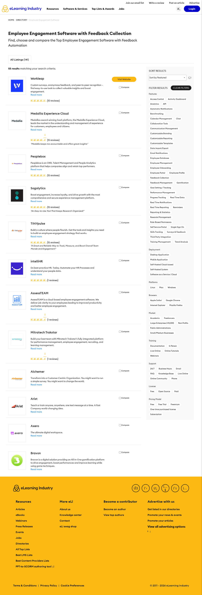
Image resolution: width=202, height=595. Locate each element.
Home (11, 20)
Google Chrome (173, 300)
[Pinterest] (175, 488)
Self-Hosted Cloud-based (161, 264)
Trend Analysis (181, 242)
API (164, 104)
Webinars (154, 356)
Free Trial (162, 404)
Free (152, 391)
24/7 (152, 368)
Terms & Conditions (24, 585)
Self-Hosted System (159, 269)
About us (65, 509)
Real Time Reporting (159, 207)
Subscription (156, 414)
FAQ (152, 373)
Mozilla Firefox (175, 305)
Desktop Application (159, 254)
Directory (21, 20)
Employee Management (161, 163)
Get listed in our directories (164, 509)
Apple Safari (156, 300)
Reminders (178, 207)
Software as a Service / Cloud (163, 274)
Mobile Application (159, 259)
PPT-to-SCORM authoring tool (35, 566)
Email (178, 368)
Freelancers (169, 318)
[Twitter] (146, 488)
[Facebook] (136, 488)
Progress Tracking (158, 197)
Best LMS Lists (24, 555)
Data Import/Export (159, 148)
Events (20, 532)
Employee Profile (177, 173)
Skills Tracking (156, 232)
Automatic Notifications (161, 109)
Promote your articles (160, 520)
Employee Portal (157, 173)
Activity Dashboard (177, 99)
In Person (173, 346)
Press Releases (24, 526)
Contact (65, 520)
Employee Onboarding (160, 168)
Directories (22, 543)
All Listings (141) (19, 59)
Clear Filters (181, 87)
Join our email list (135, 2)
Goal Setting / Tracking (160, 187)
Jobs (18, 537)
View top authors (114, 514)
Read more (36, 94)
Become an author (115, 509)
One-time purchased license (163, 409)
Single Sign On (177, 227)
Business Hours (165, 368)
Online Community (158, 378)
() (45, 100)
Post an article (176, 2)
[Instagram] (185, 488)
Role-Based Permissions (160, 222)
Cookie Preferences (72, 585)
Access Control (157, 99)
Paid (176, 391)
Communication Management (164, 128)
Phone (174, 378)
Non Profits (183, 323)
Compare (125, 87)
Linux (152, 287)
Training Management (160, 242)
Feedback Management (161, 182)
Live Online (155, 351)
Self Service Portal (158, 227)
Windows (172, 287)
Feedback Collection (159, 178)
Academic (155, 318)
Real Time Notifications (161, 202)
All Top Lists (23, 549)
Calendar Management (161, 118)
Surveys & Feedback (176, 232)
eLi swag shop (68, 526)
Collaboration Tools (159, 123)
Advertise (194, 2)
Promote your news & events (165, 514)
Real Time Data (177, 197)
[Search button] (179, 9)
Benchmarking (156, 114)
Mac (161, 287)
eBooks (20, 514)
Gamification (183, 182)
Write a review (156, 2)
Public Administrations (160, 328)
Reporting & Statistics (160, 212)
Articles (20, 509)
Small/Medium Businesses (162, 333)
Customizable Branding (161, 133)
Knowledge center (71, 514)
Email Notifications (159, 153)
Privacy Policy (48, 585)
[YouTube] (165, 488)
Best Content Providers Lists (32, 560)
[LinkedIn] (155, 488)
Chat (178, 118)
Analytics (154, 104)
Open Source (164, 391)
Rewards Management (160, 217)
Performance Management (162, 192)
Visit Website (124, 79)
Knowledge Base (166, 373)
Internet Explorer (157, 305)
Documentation (157, 346)
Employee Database (159, 158)
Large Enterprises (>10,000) (162, 323)
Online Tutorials (172, 351)
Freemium (175, 404)
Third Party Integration (160, 237)
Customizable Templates (161, 143)
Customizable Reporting (161, 138)
